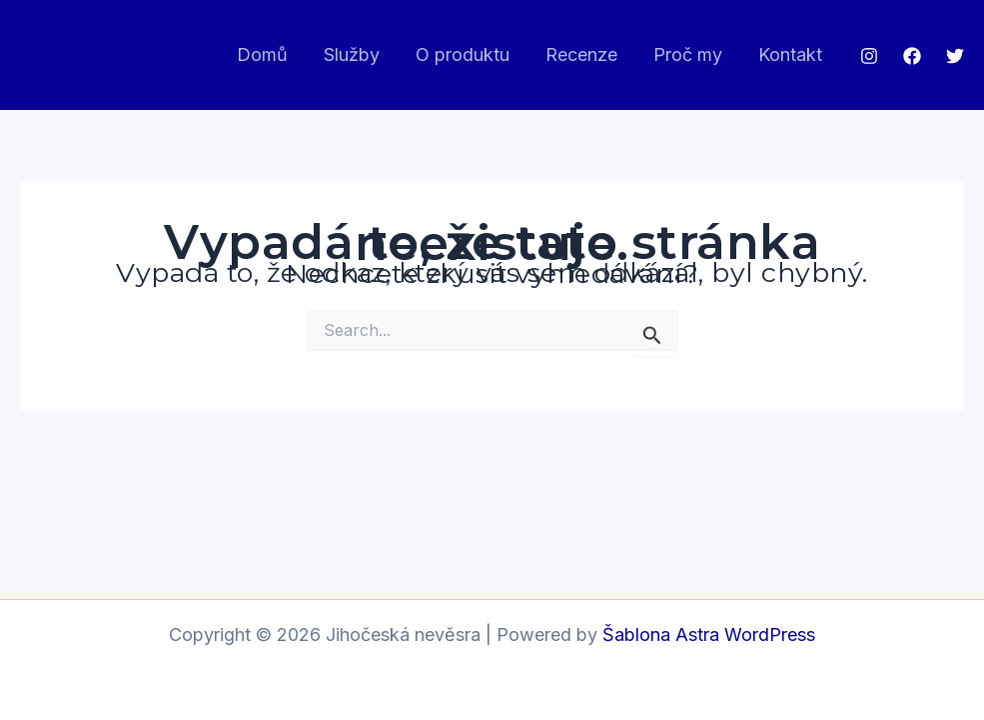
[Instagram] (869, 56)
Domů (262, 54)
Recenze (581, 54)
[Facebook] (912, 56)
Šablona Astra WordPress (708, 634)
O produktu (462, 54)
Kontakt (790, 54)
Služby (352, 54)
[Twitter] (955, 56)
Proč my (687, 54)
